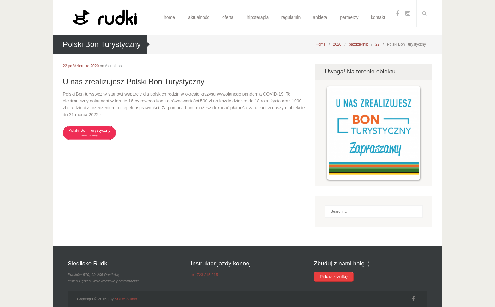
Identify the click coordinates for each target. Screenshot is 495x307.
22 (377, 44)
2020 (337, 44)
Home (320, 44)
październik (358, 44)
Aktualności (114, 66)
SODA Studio (126, 299)
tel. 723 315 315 (204, 275)
